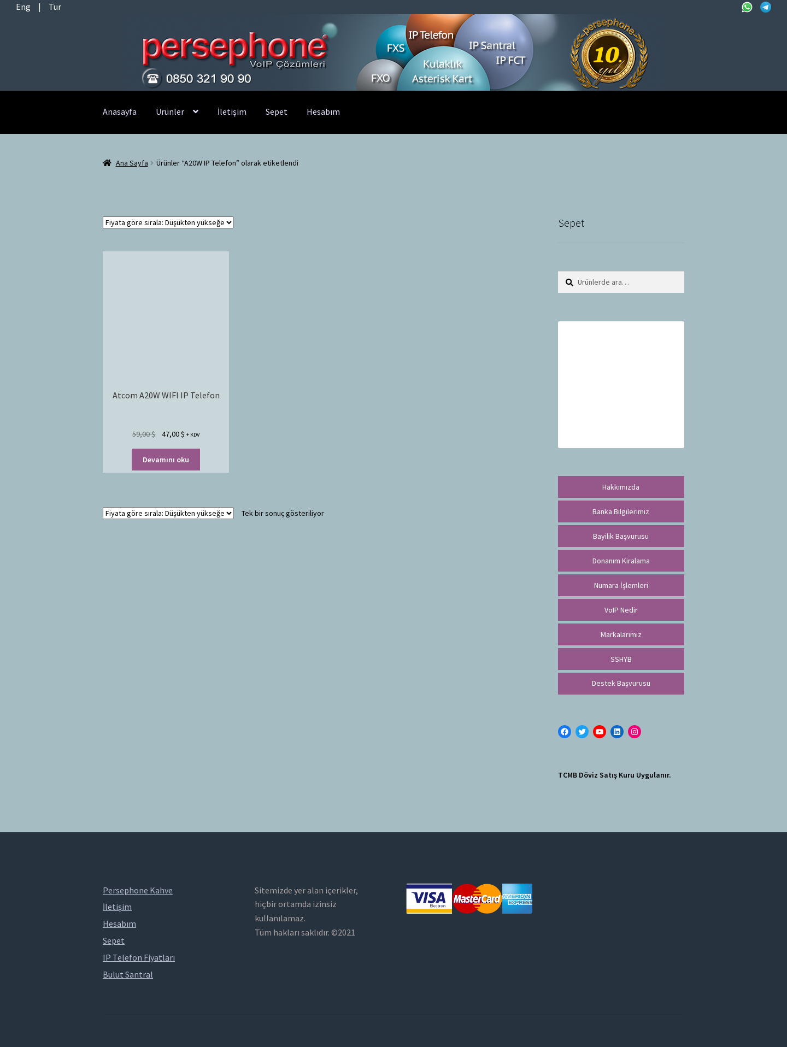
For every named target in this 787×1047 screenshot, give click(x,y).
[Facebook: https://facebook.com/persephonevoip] (564, 731)
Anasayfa (120, 111)
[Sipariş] (168, 222)
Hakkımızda (620, 487)
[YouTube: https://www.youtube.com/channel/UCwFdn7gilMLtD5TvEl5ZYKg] (599, 731)
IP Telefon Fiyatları (139, 957)
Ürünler (170, 111)
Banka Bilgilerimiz (620, 511)
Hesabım (323, 111)
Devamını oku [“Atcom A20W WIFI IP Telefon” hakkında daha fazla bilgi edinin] (166, 459)
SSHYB (621, 659)
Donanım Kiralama (621, 561)
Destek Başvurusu (621, 683)
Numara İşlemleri (621, 585)
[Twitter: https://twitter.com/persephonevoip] (582, 731)
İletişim (232, 111)
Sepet (276, 111)
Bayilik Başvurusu (621, 536)
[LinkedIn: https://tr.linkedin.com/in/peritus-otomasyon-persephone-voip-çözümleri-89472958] (617, 731)
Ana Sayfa (132, 163)
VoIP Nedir (621, 610)
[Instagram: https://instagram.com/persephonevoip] (634, 731)
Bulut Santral (128, 974)
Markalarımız (621, 634)
